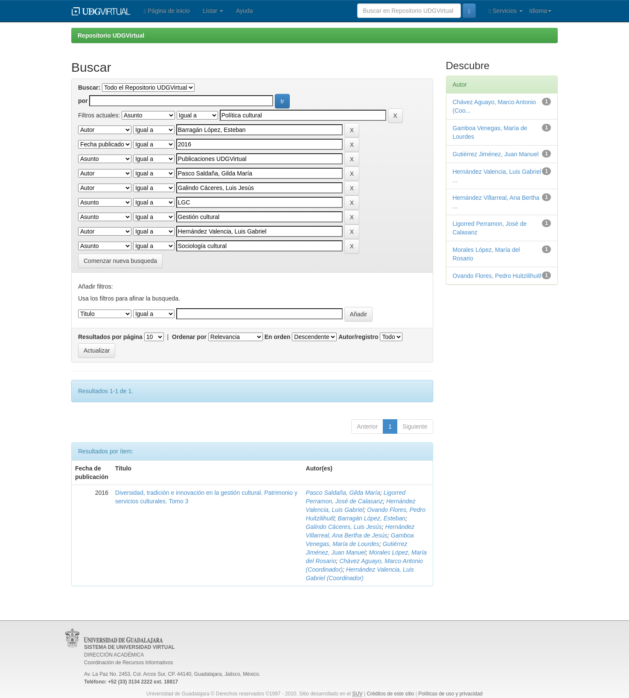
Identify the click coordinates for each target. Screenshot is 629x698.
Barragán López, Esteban (371, 518)
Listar (213, 10)
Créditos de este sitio (390, 694)
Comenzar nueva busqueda (120, 260)
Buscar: (89, 87)
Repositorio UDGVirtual (111, 35)
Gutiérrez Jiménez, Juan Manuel (496, 154)
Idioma (540, 10)
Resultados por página (110, 336)
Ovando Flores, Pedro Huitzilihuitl (497, 275)
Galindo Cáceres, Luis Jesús (344, 526)
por (83, 100)
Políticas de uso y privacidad (450, 694)
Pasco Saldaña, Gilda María (343, 492)
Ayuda (244, 10)
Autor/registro (358, 336)
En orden (278, 336)
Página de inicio (167, 11)
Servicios (506, 11)
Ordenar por (189, 336)
